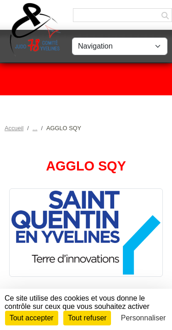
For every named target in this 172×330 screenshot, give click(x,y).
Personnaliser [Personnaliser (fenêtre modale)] (143, 318)
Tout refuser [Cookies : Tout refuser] (87, 318)
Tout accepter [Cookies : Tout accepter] (32, 318)
